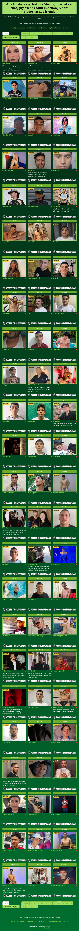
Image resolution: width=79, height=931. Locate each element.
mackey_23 (6, 636)
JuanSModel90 (33, 707)
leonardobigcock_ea (60, 636)
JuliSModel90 (32, 456)
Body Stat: (14, 42)
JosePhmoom (32, 63)
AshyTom (56, 242)
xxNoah (55, 599)
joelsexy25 (31, 421)
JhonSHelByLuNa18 (34, 528)
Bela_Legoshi (32, 493)
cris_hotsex (6, 63)
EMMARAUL (6, 313)
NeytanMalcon (58, 385)
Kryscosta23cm (58, 779)
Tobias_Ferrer (7, 885)
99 (23, 37)
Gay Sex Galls (42, 28)
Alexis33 (31, 135)
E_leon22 (31, 242)
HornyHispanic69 (59, 671)
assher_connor (7, 170)
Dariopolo (56, 349)
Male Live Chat (31, 28)
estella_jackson (7, 278)
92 (46, 34)
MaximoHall (57, 63)
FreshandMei (32, 814)
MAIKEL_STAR (7, 135)
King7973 (5, 349)
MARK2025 (56, 814)
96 (63, 34)
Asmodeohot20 (33, 99)
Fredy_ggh (56, 99)
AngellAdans (6, 242)
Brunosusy (56, 421)
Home (6, 34)
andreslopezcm (58, 850)
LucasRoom (6, 206)
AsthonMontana (58, 493)
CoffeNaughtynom (8, 707)
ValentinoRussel (33, 385)
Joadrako (5, 564)
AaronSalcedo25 (58, 707)
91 (42, 34)
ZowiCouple (32, 742)
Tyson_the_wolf (58, 313)
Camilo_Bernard (8, 814)
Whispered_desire (59, 885)
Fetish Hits (47, 928)
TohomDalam (57, 528)
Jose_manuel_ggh (34, 278)
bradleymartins (33, 564)
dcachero (56, 170)
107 (32, 37)
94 (54, 34)
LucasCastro (32, 885)
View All (25, 34)
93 (50, 34)
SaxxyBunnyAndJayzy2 (36, 636)
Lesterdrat (5, 421)
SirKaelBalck (6, 456)
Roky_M (5, 385)
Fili (29, 313)
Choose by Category (11, 37)
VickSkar (5, 528)
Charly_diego (7, 99)
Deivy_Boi (56, 564)
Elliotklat (31, 349)
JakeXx (4, 779)
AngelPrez (31, 170)
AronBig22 (31, 671)
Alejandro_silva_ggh (35, 850)
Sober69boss (7, 671)
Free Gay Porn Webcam (17, 28)
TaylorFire (56, 456)
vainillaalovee (57, 135)
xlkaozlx (55, 278)
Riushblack (6, 742)
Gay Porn (66, 28)
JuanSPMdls (32, 599)
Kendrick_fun (7, 599)
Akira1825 (56, 742)
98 (71, 34)
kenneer (30, 779)
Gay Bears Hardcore (55, 28)
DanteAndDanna (8, 493)
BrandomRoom (33, 206)
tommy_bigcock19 (8, 850)
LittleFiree (56, 206)
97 (67, 34)
